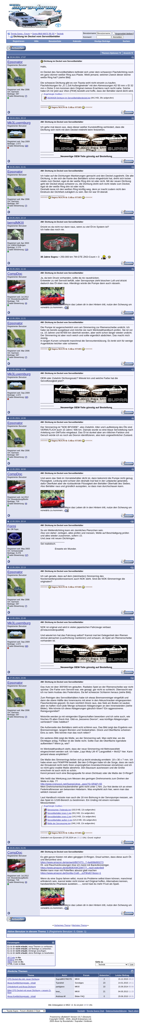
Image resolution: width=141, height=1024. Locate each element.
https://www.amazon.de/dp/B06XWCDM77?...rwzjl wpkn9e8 (72, 867)
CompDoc (14, 274)
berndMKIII (15, 223)
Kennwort (87, 37)
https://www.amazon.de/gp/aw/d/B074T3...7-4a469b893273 (71, 862)
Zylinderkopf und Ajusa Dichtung (21, 987)
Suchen (126, 41)
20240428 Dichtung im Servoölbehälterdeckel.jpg (68, 98)
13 (26, 249)
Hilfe (36, 41)
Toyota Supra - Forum (20, 34)
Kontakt (81, 1011)
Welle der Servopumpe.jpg (58, 823)
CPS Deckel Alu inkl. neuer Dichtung (23, 979)
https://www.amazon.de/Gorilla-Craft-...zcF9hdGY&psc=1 (70, 873)
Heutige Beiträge (102, 41)
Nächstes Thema (79, 925)
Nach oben (133, 1011)
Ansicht (127, 53)
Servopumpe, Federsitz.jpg (59, 810)
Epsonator (15, 62)
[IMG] (9, 962)
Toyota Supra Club (95, 1011)
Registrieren (18, 41)
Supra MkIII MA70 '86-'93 (43, 34)
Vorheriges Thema (62, 925)
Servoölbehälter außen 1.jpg (59, 820)
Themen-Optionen (110, 53)
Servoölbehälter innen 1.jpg (59, 813)
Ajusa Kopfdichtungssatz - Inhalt (21, 983)
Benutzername (89, 33)
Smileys (10, 960)
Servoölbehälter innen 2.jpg (59, 816)
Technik (60, 34)
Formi (11, 526)
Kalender (77, 41)
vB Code (11, 957)
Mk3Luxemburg (19, 123)
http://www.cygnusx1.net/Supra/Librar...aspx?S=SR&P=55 (71, 784)
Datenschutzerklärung (116, 1011)
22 (26, 146)
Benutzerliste (55, 41)
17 (26, 555)
